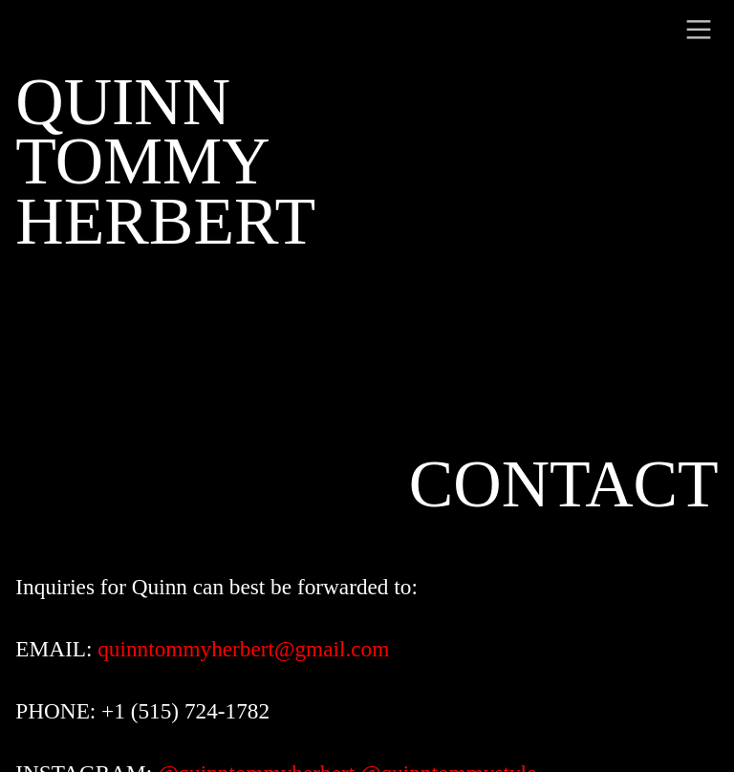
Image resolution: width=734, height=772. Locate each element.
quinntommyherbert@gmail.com (243, 648)
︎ (698, 30)
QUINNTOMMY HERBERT (165, 162)
